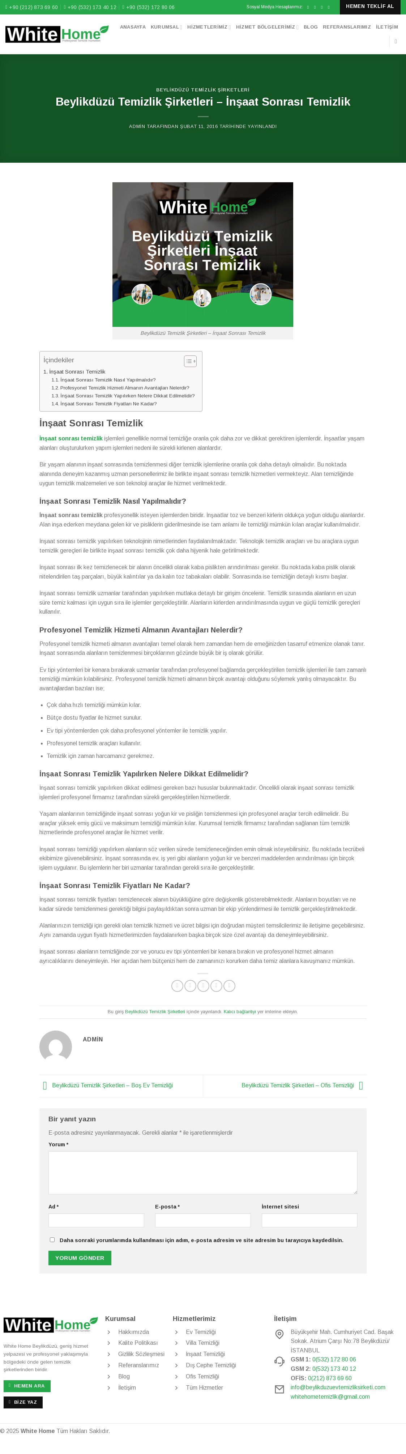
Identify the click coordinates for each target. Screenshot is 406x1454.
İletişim (387, 27)
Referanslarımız (347, 27)
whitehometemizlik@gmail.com (330, 1397)
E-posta (167, 1207)
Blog (311, 27)
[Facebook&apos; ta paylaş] (177, 986)
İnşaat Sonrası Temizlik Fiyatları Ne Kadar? (108, 403)
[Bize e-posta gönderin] (330, 7)
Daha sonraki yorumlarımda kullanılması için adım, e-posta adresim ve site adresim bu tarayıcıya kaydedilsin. (201, 1240)
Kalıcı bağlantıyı (240, 1011)
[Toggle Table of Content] (187, 361)
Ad (53, 1207)
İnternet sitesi (280, 1207)
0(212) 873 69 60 (330, 1378)
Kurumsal (166, 27)
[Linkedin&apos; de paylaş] (229, 986)
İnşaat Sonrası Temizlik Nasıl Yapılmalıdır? (108, 380)
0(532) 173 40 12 (334, 1369)
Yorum (58, 1144)
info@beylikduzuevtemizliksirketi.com (338, 1387)
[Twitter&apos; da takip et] (323, 7)
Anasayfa (133, 27)
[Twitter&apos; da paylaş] (190, 986)
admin (137, 126)
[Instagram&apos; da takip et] (316, 7)
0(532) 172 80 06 (334, 1359)
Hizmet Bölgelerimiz (267, 27)
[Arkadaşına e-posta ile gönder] (203, 986)
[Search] (398, 41)
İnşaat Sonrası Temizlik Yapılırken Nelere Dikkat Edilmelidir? (127, 395)
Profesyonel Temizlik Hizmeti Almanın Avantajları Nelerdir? (124, 388)
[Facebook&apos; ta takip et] (309, 7)
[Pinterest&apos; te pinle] (216, 986)
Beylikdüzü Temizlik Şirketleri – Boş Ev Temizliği (106, 1086)
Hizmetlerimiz (209, 27)
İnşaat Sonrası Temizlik (77, 371)
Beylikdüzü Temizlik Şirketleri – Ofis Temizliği (304, 1086)
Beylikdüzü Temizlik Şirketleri (202, 90)
